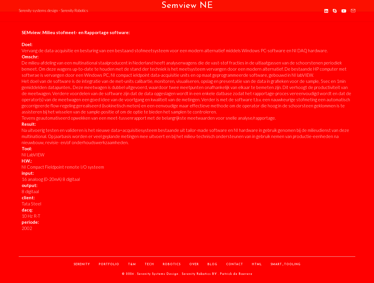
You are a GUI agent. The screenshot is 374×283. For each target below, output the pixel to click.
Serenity (82, 264)
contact (234, 264)
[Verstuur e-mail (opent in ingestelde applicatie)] (353, 10)
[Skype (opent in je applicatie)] (334, 11)
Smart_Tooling (286, 264)
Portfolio (109, 264)
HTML (257, 264)
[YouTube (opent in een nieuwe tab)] (344, 11)
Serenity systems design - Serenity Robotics (53, 10)
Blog (212, 264)
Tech (149, 264)
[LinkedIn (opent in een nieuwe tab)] (326, 11)
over (194, 264)
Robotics (172, 264)
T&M (132, 264)
